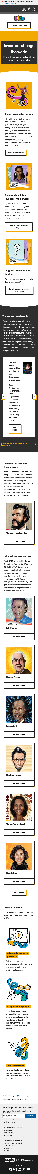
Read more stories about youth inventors (14, 444)
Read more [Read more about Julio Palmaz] (19, 636)
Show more (19, 893)
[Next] (34, 396)
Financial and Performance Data (14, 1138)
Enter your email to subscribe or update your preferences (16, 1111)
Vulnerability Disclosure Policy (13, 1140)
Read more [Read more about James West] (19, 734)
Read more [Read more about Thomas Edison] (19, 685)
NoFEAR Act (8, 1148)
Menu (24, 9)
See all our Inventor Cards (19, 226)
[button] (8, 1096)
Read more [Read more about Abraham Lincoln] (19, 783)
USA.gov (6, 1151)
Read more (14, 428)
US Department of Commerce (13, 1127)
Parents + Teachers (19, 25)
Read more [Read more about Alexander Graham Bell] (19, 541)
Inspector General (9, 1145)
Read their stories (16, 152)
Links (29, 9)
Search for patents (23, 1120)
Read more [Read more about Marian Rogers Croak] (19, 832)
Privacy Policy (8, 1133)
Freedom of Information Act (13, 1143)
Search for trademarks (9, 1122)
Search (34, 9)
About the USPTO (8, 1120)
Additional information (9, 1099)
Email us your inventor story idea (19, 290)
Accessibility (8, 1130)
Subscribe (30, 1116)
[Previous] (3, 396)
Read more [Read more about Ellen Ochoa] (19, 881)
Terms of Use (8, 1135)
